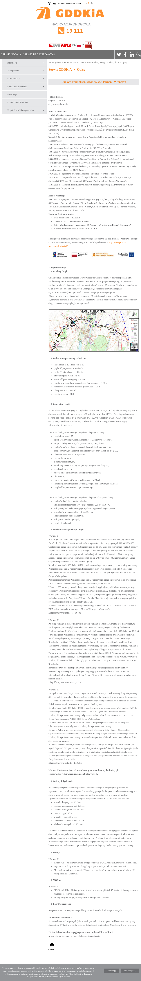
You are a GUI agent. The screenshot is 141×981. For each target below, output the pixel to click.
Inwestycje (12, 94)
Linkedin (131, 54)
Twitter (117, 54)
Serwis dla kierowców (39, 54)
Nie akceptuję (129, 970)
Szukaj (137, 54)
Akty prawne (13, 70)
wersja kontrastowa (69, 3)
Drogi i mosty (13, 78)
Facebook (124, 54)
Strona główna (54, 62)
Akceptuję (111, 970)
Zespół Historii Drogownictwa (20, 110)
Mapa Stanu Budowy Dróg (93, 62)
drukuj (51, 949)
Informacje (12, 63)
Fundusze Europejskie (17, 86)
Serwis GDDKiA (11, 54)
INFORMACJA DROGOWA (70, 31)
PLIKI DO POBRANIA (17, 102)
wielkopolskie (113, 62)
